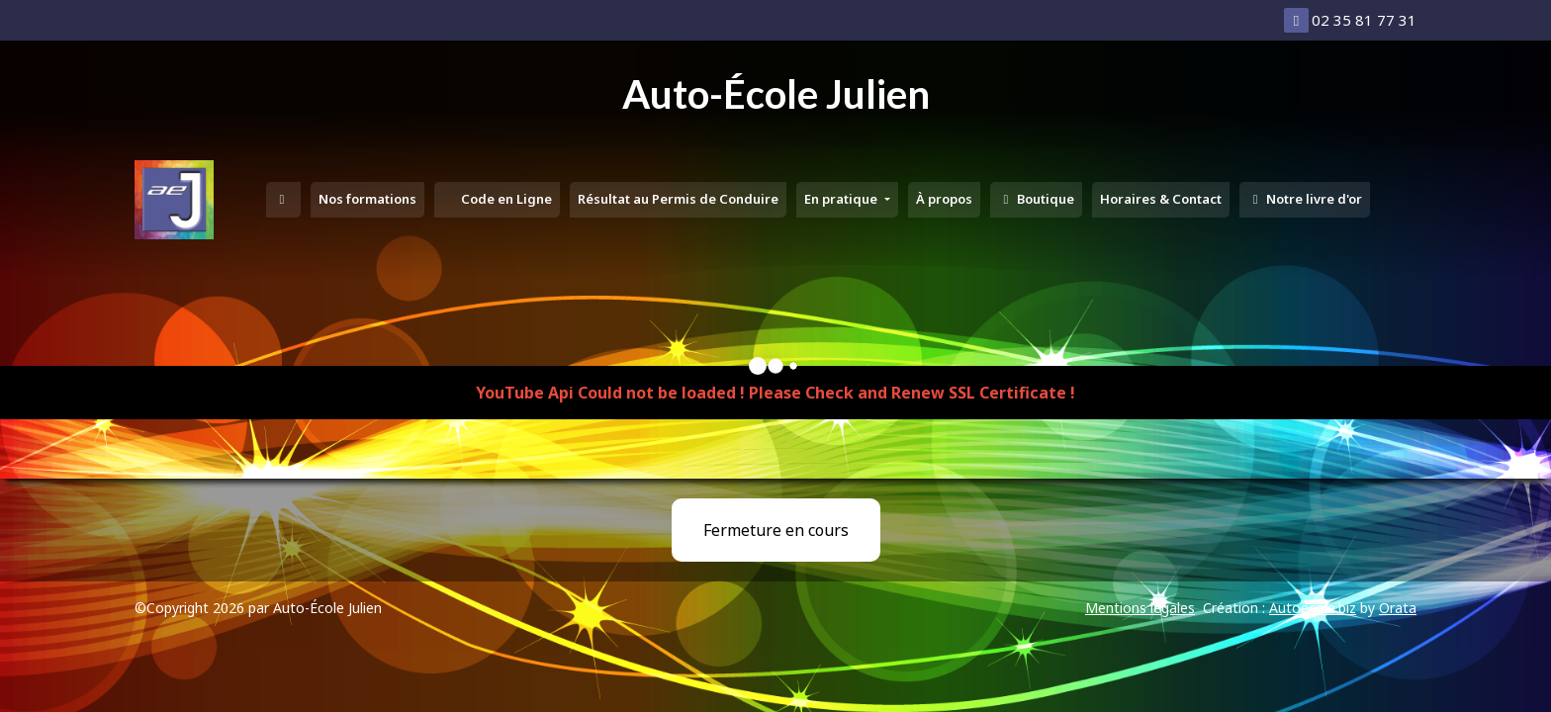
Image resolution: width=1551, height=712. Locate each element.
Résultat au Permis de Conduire (678, 199)
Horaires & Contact (1161, 199)
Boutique (1036, 199)
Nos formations (367, 199)
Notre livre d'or (1304, 199)
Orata (1397, 607)
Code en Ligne (505, 199)
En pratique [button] (842, 199)
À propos (944, 199)
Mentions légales (1140, 607)
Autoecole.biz (1312, 607)
